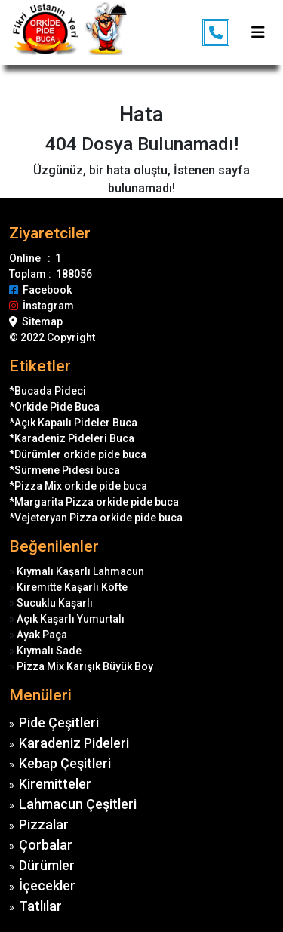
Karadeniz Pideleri (74, 743)
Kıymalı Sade (49, 650)
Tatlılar (40, 906)
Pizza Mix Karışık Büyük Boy (85, 666)
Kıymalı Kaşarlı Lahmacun (80, 571)
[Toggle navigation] (258, 32)
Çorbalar (45, 845)
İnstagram (41, 306)
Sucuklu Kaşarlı (55, 603)
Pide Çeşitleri (59, 723)
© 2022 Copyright (52, 337)
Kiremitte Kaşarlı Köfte (72, 587)
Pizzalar (44, 824)
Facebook (40, 290)
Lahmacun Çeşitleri (78, 804)
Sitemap (36, 321)
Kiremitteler (55, 784)
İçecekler (47, 886)
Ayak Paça (42, 635)
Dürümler (47, 865)
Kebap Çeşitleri (65, 763)
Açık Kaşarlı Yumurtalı (71, 619)
